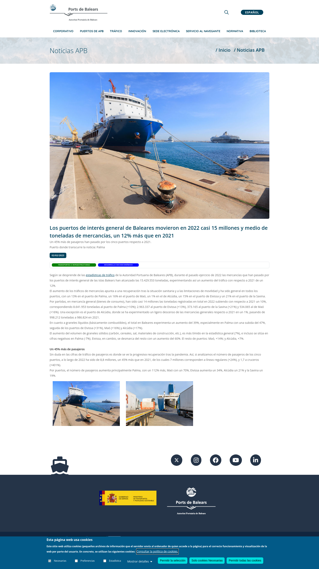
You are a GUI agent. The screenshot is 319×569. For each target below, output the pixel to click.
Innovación (137, 31)
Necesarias (60, 560)
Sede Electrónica (166, 31)
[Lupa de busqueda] (226, 12)
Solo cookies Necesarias (207, 560)
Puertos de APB (92, 31)
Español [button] (252, 12)
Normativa (235, 31)
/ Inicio (223, 50)
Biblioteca (258, 31)
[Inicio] (78, 12)
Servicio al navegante (203, 31)
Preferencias (88, 560)
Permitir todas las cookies (245, 560)
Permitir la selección (172, 560)
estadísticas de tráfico (100, 275)
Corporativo (63, 31)
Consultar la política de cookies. (157, 551)
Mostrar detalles (139, 561)
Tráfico (116, 31)
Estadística (115, 560)
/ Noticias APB (249, 50)
